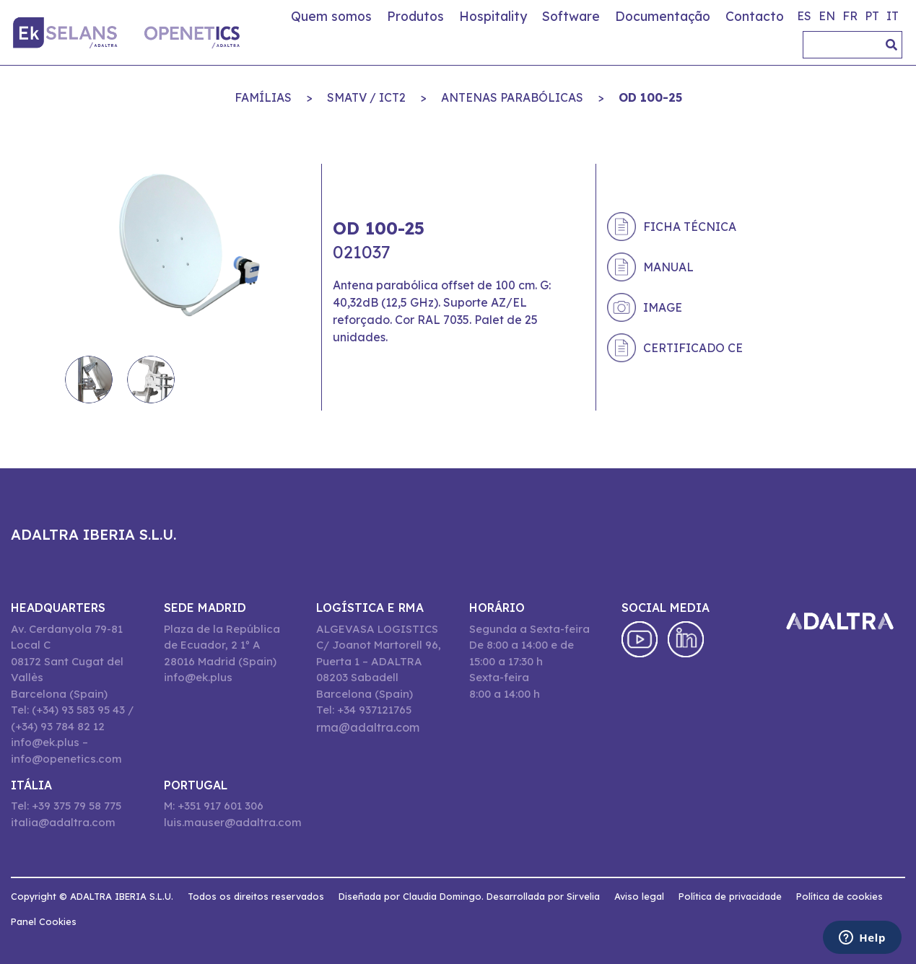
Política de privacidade (730, 896)
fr (850, 16)
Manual (668, 267)
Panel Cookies (44, 921)
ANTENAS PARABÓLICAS (512, 97)
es (804, 16)
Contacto (754, 16)
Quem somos (331, 16)
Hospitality (493, 16)
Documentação (662, 16)
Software (571, 16)
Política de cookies (839, 896)
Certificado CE (693, 348)
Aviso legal (639, 896)
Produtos (415, 16)
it (892, 16)
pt (872, 16)
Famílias (263, 97)
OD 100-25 (650, 97)
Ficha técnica (689, 226)
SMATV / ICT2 (366, 97)
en (827, 16)
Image (662, 307)
